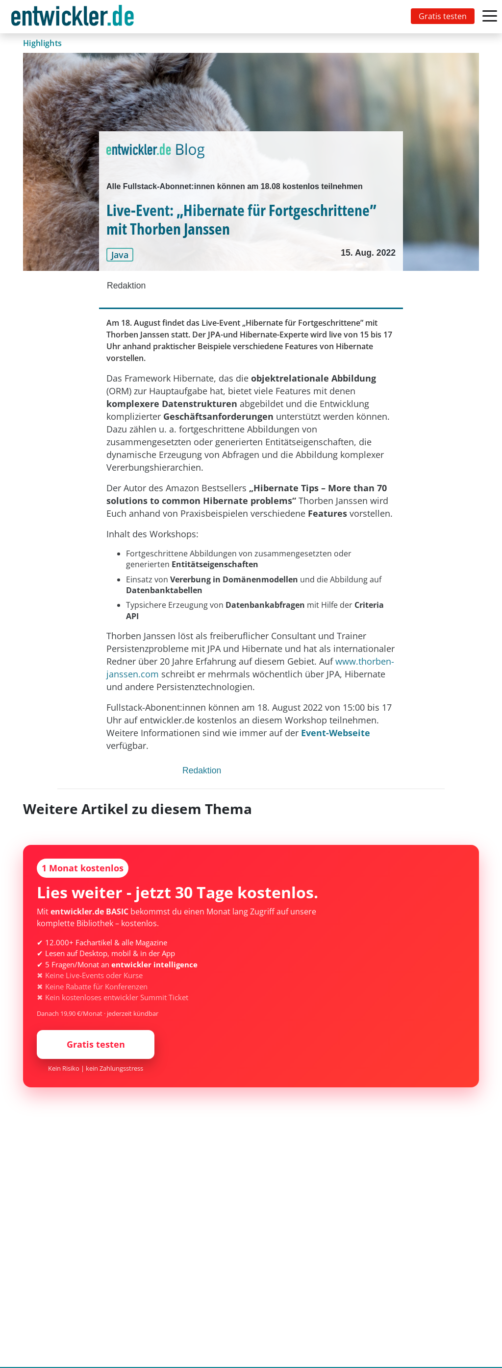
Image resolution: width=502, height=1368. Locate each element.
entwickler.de (72, 18)
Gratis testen (443, 16)
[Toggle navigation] (74, 16)
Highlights (42, 43)
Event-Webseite (335, 733)
